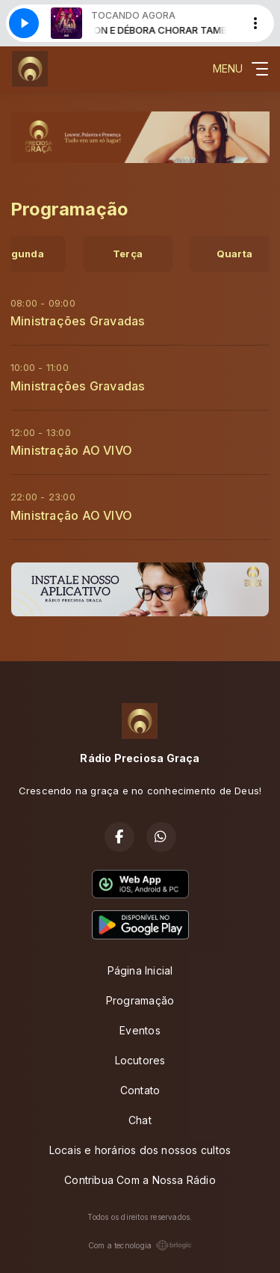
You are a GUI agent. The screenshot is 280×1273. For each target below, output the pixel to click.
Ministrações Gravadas (77, 320)
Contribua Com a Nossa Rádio (140, 1180)
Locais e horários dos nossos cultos (140, 1150)
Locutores (140, 1060)
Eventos (139, 1030)
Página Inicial (140, 970)
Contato (140, 1090)
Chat (140, 1120)
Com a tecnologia (140, 1245)
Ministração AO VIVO (71, 450)
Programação (140, 1000)
